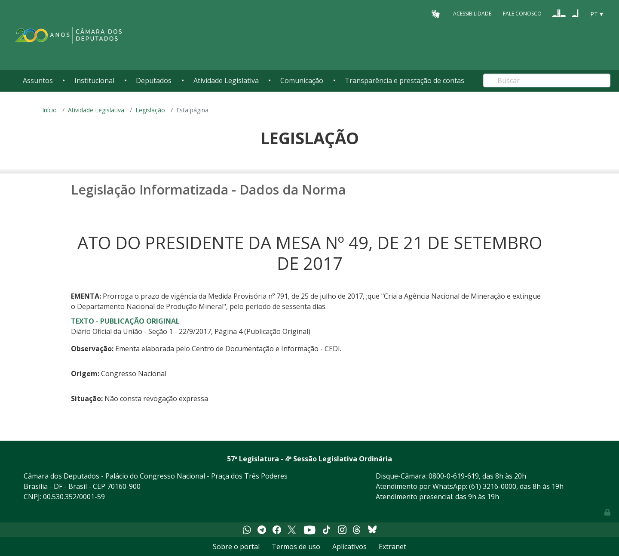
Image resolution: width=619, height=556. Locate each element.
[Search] (546, 80)
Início (49, 110)
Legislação (150, 110)
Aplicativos (349, 546)
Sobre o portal (236, 546)
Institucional (94, 80)
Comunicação (301, 80)
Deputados (154, 80)
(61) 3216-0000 (492, 486)
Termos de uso (296, 546)
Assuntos (38, 80)
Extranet (392, 546)
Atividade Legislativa (226, 80)
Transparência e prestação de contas (404, 80)
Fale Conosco (522, 13)
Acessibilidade (472, 13)
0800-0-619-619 (454, 476)
